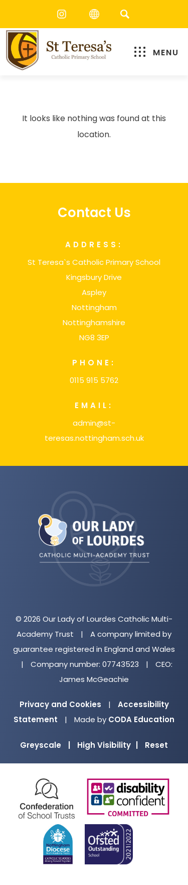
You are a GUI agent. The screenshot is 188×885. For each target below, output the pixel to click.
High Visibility (107, 745)
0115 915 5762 (94, 380)
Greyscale (45, 745)
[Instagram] (64, 14)
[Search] (125, 14)
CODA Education (141, 719)
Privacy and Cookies (60, 704)
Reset (156, 745)
